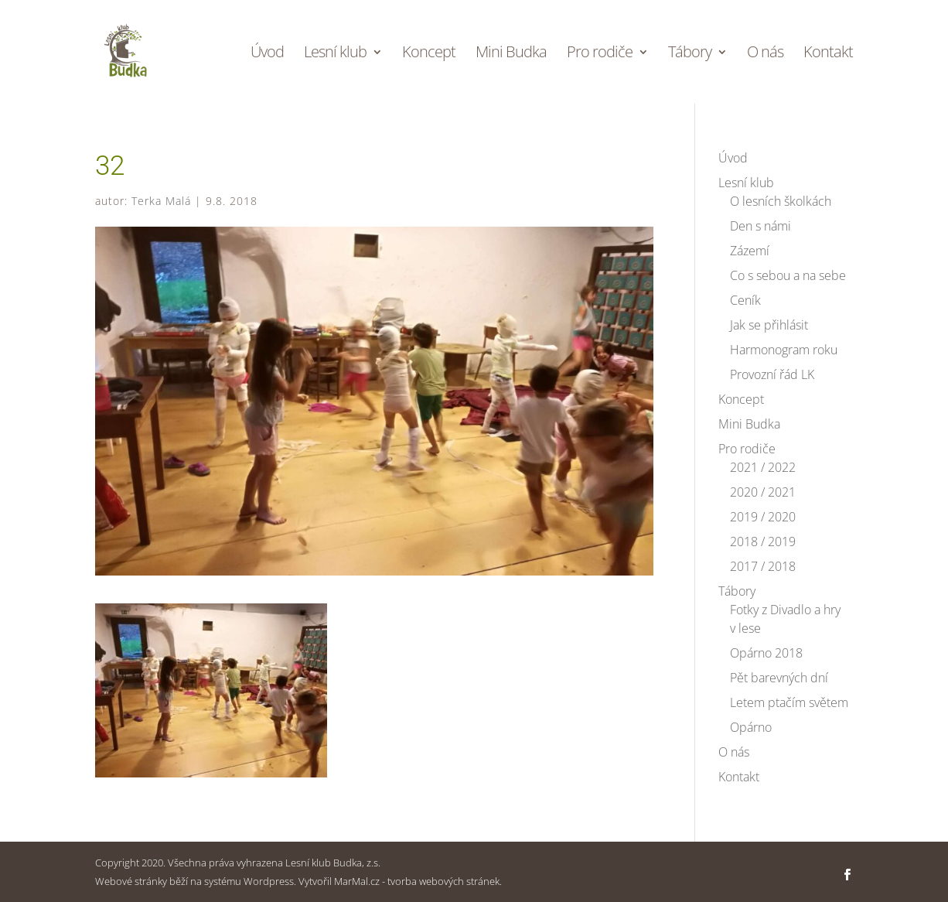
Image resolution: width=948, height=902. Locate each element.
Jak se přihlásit (769, 324)
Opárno (751, 727)
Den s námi (760, 225)
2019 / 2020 (763, 516)
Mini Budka (511, 54)
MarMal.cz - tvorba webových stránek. (418, 881)
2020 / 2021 (763, 492)
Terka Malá (161, 200)
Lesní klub (335, 54)
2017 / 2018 (763, 566)
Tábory (689, 54)
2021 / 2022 (763, 467)
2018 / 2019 (763, 541)
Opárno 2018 (766, 652)
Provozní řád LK (772, 374)
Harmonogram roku (783, 349)
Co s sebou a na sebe (788, 275)
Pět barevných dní (779, 677)
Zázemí (749, 250)
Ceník (745, 300)
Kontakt (828, 54)
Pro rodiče (600, 54)
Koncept (428, 54)
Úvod (267, 54)
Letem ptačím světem (789, 702)
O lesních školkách (780, 201)
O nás (765, 54)
